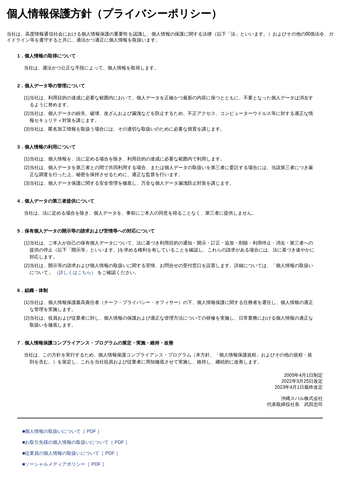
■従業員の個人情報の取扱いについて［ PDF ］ (71, 453)
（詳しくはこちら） (75, 272)
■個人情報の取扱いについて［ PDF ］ (62, 431)
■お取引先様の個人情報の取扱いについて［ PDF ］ (76, 442)
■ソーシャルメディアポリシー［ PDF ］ (64, 464)
